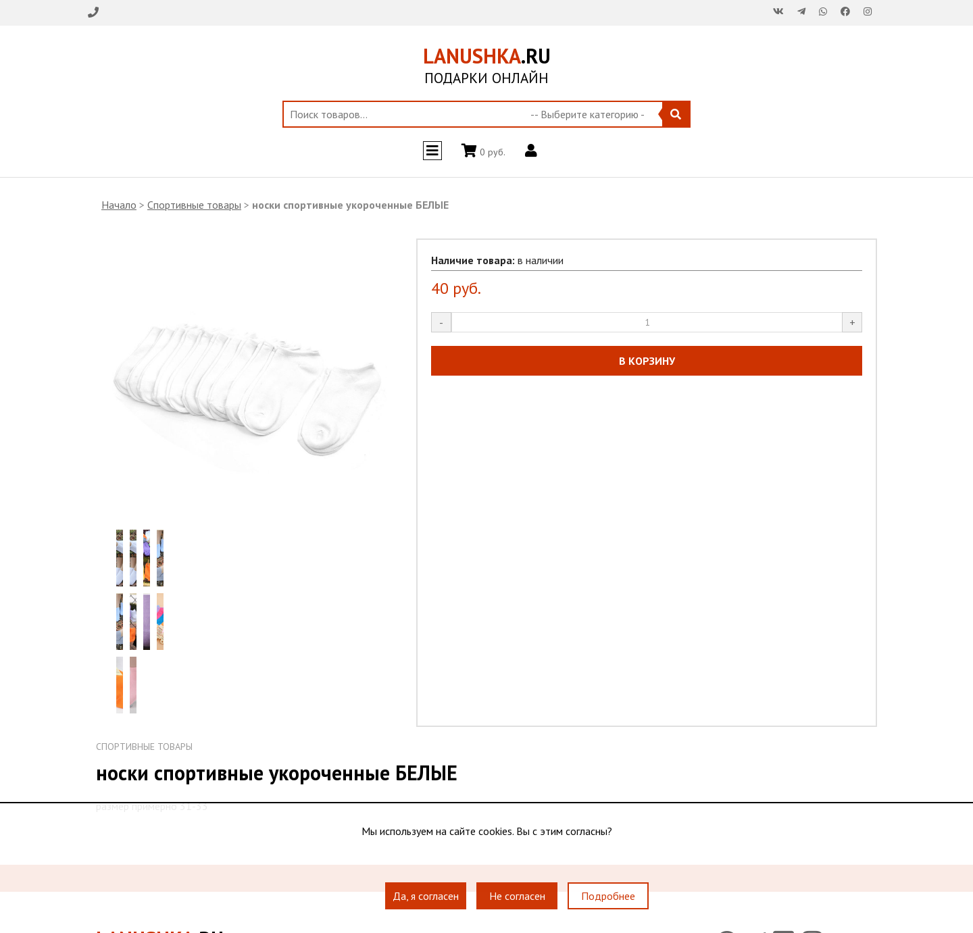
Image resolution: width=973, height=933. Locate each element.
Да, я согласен (426, 896)
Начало (118, 204)
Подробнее (608, 896)
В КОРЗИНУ (647, 361)
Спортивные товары (194, 204)
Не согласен (517, 896)
